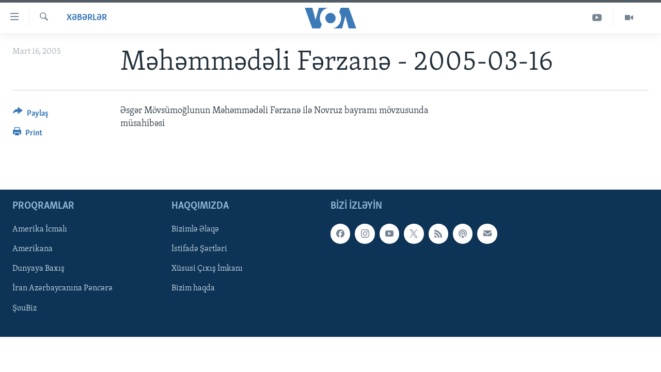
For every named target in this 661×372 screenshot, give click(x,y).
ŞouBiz (24, 308)
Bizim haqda (193, 289)
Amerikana (32, 249)
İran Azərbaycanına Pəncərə (62, 289)
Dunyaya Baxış (38, 269)
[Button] (31, 115)
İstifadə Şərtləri (199, 249)
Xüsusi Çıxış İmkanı (207, 269)
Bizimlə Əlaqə (195, 230)
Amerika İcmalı (39, 230)
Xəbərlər (87, 18)
